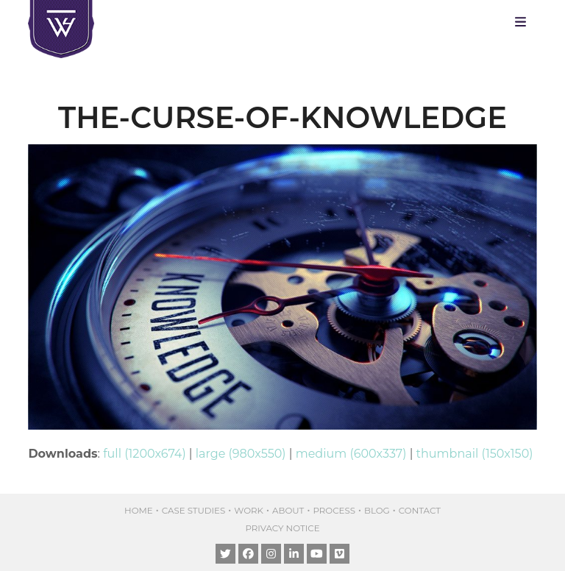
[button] (524, 22)
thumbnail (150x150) (474, 454)
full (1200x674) (144, 454)
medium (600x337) (351, 454)
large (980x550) (241, 454)
